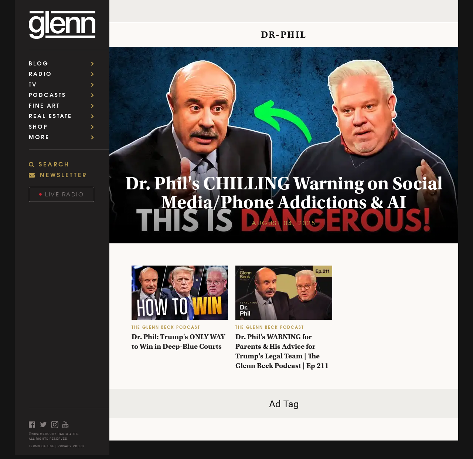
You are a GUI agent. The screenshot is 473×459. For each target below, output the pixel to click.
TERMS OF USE (41, 446)
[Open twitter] (45, 424)
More (64, 136)
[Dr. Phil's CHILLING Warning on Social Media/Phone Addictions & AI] (283, 145)
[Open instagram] (56, 424)
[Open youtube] (67, 424)
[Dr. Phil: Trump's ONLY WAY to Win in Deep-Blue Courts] (180, 293)
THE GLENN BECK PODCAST (166, 327)
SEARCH (49, 163)
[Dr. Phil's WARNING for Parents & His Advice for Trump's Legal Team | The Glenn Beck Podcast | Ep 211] (283, 293)
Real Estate (64, 115)
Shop (64, 126)
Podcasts (64, 94)
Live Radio (61, 194)
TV (64, 84)
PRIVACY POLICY (71, 446)
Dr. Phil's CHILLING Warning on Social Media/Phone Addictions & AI (284, 193)
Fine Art (64, 105)
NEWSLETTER (58, 174)
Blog (64, 63)
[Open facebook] (34, 424)
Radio (64, 73)
